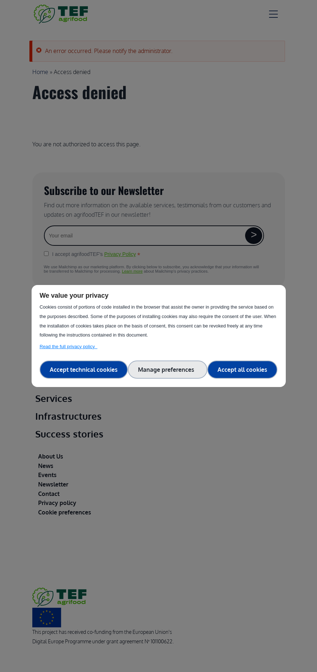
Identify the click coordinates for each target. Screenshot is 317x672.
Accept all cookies (242, 369)
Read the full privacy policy (68, 346)
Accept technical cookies (84, 369)
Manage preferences (167, 369)
